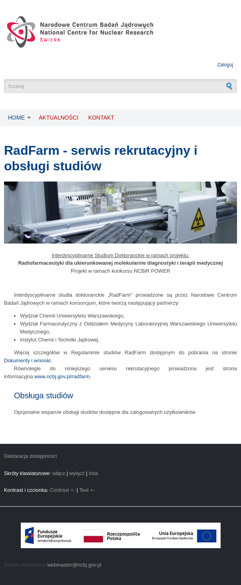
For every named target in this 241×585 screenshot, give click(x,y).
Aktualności (58, 117)
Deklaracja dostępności (30, 456)
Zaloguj (225, 65)
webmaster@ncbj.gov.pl (74, 565)
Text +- (87, 490)
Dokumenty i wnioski (27, 360)
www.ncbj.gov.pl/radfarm (62, 376)
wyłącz (76, 473)
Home (16, 117)
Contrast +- (63, 490)
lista (93, 473)
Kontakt (101, 117)
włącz (58, 473)
